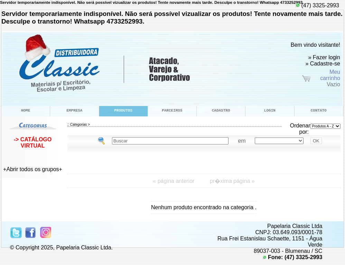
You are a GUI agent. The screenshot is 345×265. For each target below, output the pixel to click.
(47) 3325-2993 (317, 5)
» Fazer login (324, 57)
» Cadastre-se (323, 64)
